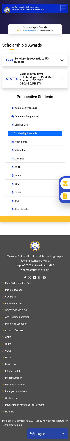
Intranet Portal (11, 371)
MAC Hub (17, 158)
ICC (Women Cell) (12, 303)
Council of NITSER (13, 330)
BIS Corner (9, 364)
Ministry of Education (14, 323)
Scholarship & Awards (24, 133)
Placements (19, 141)
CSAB (16, 167)
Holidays (8, 411)
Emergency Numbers (14, 391)
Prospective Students (29, 30)
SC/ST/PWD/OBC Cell (14, 310)
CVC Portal (9, 296)
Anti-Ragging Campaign (15, 317)
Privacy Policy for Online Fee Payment (23, 405)
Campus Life (19, 125)
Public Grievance (12, 290)
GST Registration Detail (15, 384)
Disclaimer (7, 420)
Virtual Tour (18, 150)
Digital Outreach (12, 378)
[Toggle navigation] (63, 8)
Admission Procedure (24, 108)
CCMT (16, 184)
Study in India (20, 209)
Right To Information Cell (16, 283)
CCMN (16, 192)
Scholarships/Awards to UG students (27, 60)
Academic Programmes (25, 116)
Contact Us (9, 398)
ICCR (15, 201)
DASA (16, 175)
